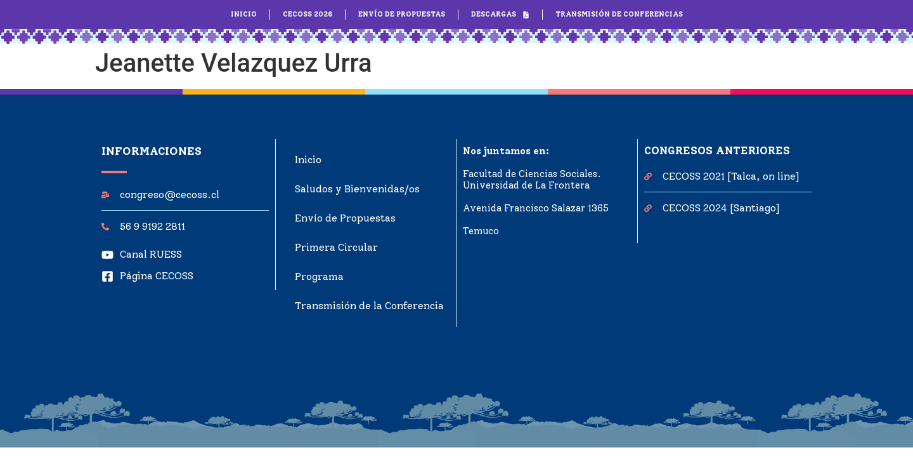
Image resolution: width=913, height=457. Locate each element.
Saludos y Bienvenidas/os (357, 189)
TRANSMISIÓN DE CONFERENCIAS (619, 14)
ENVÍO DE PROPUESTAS (401, 14)
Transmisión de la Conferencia (369, 306)
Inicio (308, 160)
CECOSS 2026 (307, 14)
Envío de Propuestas (345, 218)
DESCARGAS (500, 15)
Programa (319, 276)
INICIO (244, 14)
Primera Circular (336, 247)
